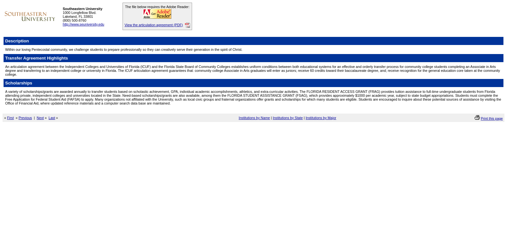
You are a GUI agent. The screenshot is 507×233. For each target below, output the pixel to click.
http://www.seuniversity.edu (83, 24)
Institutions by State (288, 118)
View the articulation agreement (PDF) (153, 25)
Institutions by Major (321, 118)
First (10, 118)
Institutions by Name (254, 118)
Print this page (492, 118)
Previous (25, 118)
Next (40, 118)
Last (52, 118)
